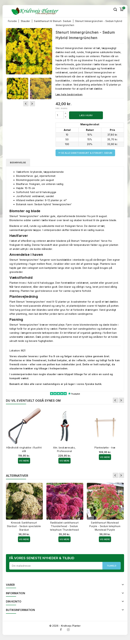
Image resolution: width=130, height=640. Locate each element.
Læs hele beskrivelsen (69, 94)
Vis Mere (24, 460)
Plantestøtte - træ (104, 447)
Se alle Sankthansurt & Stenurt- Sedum (85, 152)
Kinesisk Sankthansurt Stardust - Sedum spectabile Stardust (24, 526)
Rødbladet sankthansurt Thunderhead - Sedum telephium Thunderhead (64, 526)
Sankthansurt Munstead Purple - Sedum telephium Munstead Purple (104, 526)
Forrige (115, 400)
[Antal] (60, 115)
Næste (121, 400)
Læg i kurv (86, 115)
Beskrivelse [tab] (18, 162)
